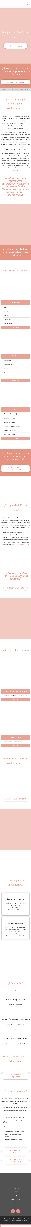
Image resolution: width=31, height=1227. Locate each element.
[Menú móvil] (27, 4)
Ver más (15, 699)
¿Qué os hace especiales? (11, 1126)
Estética (15, 1192)
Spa (15, 1195)
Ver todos (15, 327)
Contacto (15, 1203)
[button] (15, 1117)
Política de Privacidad (13, 1218)
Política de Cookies (23, 1218)
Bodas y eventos (15, 1199)
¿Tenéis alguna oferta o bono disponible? (12, 1135)
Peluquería (15, 1188)
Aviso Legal (4, 1218)
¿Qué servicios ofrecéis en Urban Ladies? (13, 1121)
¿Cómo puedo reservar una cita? (13, 1140)
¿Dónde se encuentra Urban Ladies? (15, 1117)
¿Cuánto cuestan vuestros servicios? (15, 1131)
